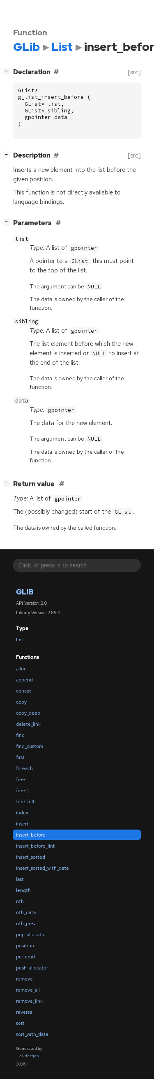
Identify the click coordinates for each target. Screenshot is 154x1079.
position (25, 945)
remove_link (29, 1001)
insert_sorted (30, 857)
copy (21, 702)
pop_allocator (31, 934)
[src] (134, 72)
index (22, 812)
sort (20, 1023)
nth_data (26, 912)
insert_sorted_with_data (42, 868)
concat (23, 691)
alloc (21, 668)
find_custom (29, 746)
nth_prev (26, 923)
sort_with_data (32, 1034)
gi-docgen (29, 1055)
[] (8, 71)
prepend (25, 956)
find (20, 735)
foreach (24, 768)
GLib (25, 592)
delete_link (28, 724)
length (23, 890)
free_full (25, 801)
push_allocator (32, 968)
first (20, 757)
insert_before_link (35, 846)
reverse (24, 1012)
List (20, 639)
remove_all (28, 990)
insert (22, 824)
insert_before (31, 835)
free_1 (22, 790)
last (20, 879)
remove (24, 979)
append (24, 680)
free (20, 779)
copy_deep (28, 713)
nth (20, 901)
